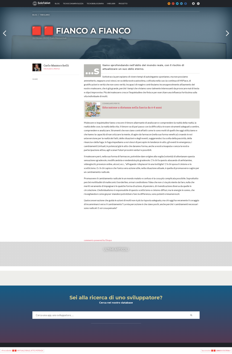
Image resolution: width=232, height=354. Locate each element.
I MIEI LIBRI (111, 3)
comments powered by (98, 240)
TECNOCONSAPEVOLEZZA (73, 3)
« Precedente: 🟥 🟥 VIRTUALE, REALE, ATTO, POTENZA (22, 350)
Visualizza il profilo (52, 69)
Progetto (123, 3)
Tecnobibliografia (95, 3)
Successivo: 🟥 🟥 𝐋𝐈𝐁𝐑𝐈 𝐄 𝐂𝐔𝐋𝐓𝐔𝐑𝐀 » (216, 350)
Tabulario (45, 15)
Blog (57, 3)
